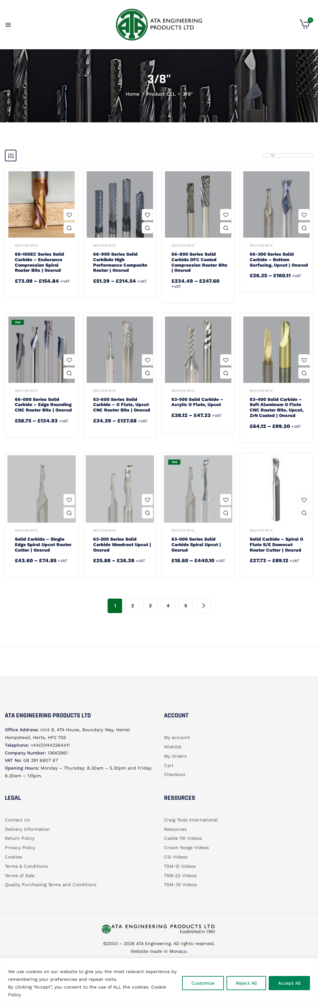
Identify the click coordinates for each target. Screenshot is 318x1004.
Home (133, 94)
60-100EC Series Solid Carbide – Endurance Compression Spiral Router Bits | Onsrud (39, 262)
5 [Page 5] (185, 606)
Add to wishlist (69, 214)
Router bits (26, 245)
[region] (159, 981)
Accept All (289, 983)
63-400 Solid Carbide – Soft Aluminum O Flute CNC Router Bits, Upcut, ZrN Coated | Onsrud (277, 407)
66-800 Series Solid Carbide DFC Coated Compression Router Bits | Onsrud (199, 262)
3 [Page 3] (150, 606)
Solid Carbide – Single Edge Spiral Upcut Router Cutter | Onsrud (43, 544)
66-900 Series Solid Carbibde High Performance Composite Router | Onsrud (120, 262)
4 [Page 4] (168, 606)
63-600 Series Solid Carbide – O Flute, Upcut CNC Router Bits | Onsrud (121, 405)
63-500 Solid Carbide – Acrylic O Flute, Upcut (197, 402)
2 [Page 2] (132, 606)
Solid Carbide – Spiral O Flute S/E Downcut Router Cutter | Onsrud (276, 544)
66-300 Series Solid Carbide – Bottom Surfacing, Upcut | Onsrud (279, 259)
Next (203, 606)
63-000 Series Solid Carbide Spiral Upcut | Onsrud (196, 544)
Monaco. (178, 951)
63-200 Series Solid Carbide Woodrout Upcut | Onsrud (122, 544)
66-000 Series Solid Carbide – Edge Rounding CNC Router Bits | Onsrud (43, 405)
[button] (305, 27)
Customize (203, 983)
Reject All (246, 983)
